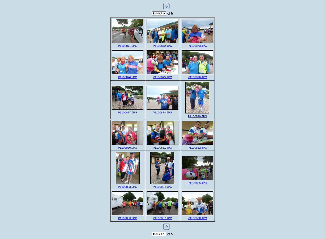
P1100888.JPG (197, 218)
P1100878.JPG (162, 112)
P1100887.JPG (162, 218)
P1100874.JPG (127, 77)
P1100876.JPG (197, 77)
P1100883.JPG (127, 186)
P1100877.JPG (127, 112)
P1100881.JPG (162, 147)
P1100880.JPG (127, 147)
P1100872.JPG (162, 45)
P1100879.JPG (197, 116)
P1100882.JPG (197, 147)
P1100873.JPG (197, 45)
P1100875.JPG (162, 77)
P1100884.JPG (162, 186)
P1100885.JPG (197, 183)
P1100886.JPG (127, 218)
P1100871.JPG (127, 45)
